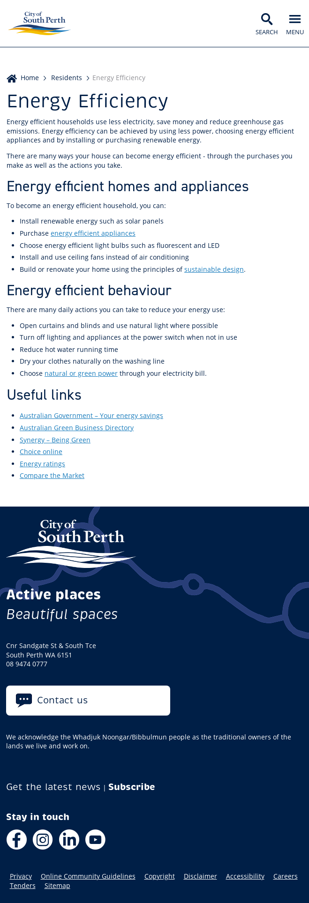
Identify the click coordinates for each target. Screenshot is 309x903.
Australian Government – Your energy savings (91, 415)
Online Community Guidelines (88, 876)
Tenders (23, 885)
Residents (66, 77)
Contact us (62, 700)
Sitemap (57, 885)
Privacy (21, 876)
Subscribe (131, 787)
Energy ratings (42, 463)
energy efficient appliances (93, 233)
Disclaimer (200, 876)
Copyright (159, 876)
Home (30, 77)
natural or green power (81, 373)
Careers (285, 876)
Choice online (41, 451)
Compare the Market (52, 475)
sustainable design (214, 269)
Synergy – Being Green (55, 439)
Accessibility (245, 876)
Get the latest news (53, 787)
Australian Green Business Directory (77, 427)
